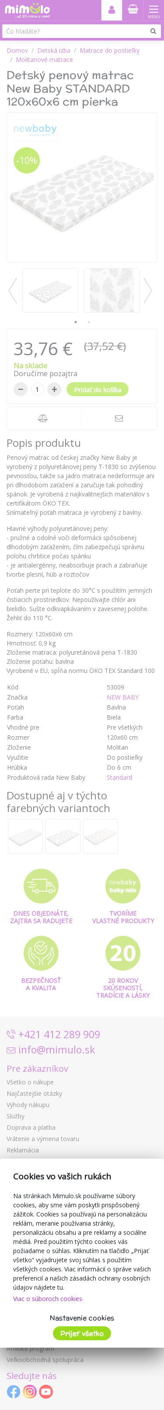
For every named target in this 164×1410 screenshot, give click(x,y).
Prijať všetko (82, 1333)
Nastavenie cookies (82, 1317)
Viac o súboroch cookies (47, 1298)
